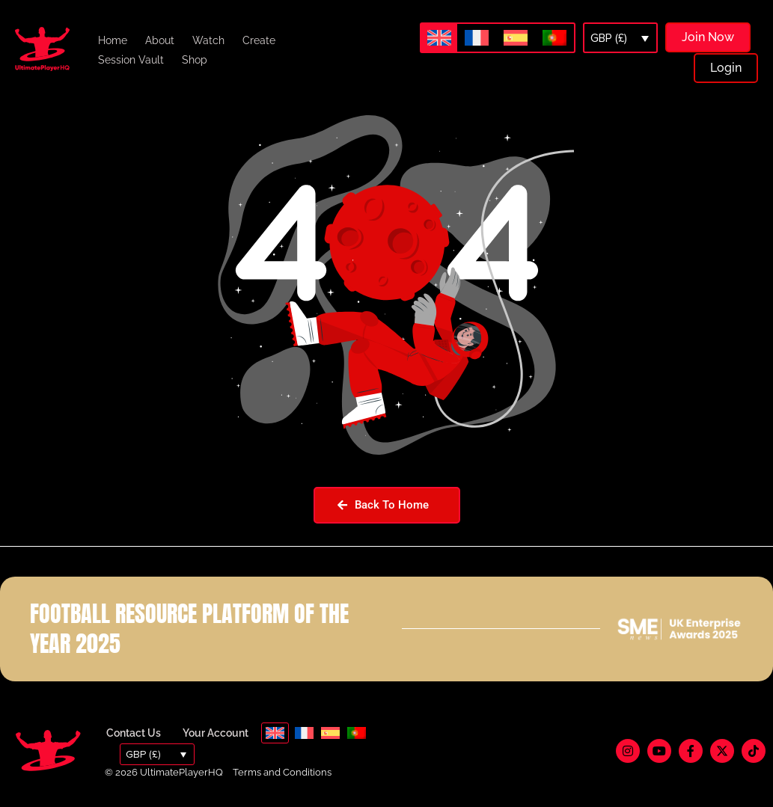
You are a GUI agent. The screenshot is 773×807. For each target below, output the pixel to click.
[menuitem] (439, 38)
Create (258, 40)
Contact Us (133, 733)
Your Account (215, 733)
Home (112, 40)
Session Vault (131, 60)
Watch (208, 40)
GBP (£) (608, 38)
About (159, 40)
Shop (194, 60)
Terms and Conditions (282, 772)
